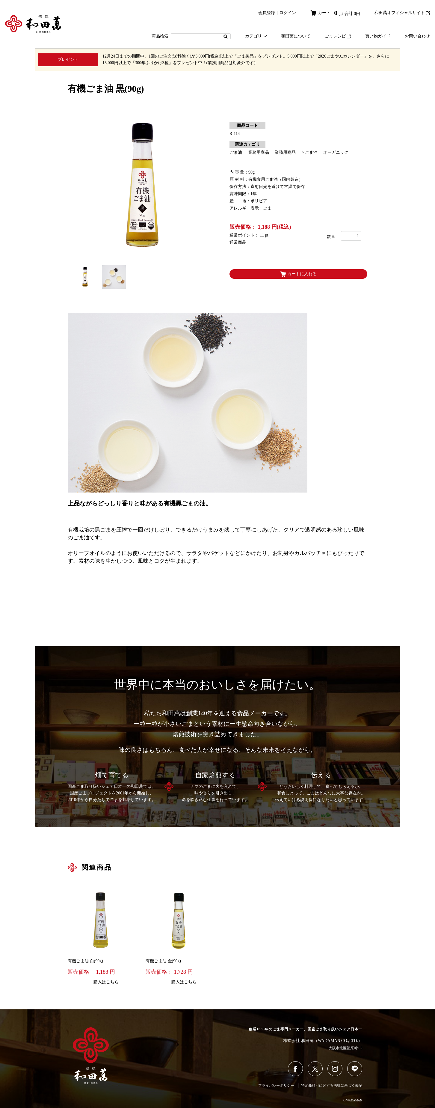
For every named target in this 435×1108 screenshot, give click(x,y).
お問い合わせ (417, 36)
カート (335, 12)
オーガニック (335, 152)
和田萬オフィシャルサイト (402, 12)
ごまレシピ (338, 36)
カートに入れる (298, 274)
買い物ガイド (377, 36)
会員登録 (266, 12)
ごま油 (235, 152)
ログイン (287, 12)
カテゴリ (256, 36)
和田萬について (295, 36)
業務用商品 (258, 152)
